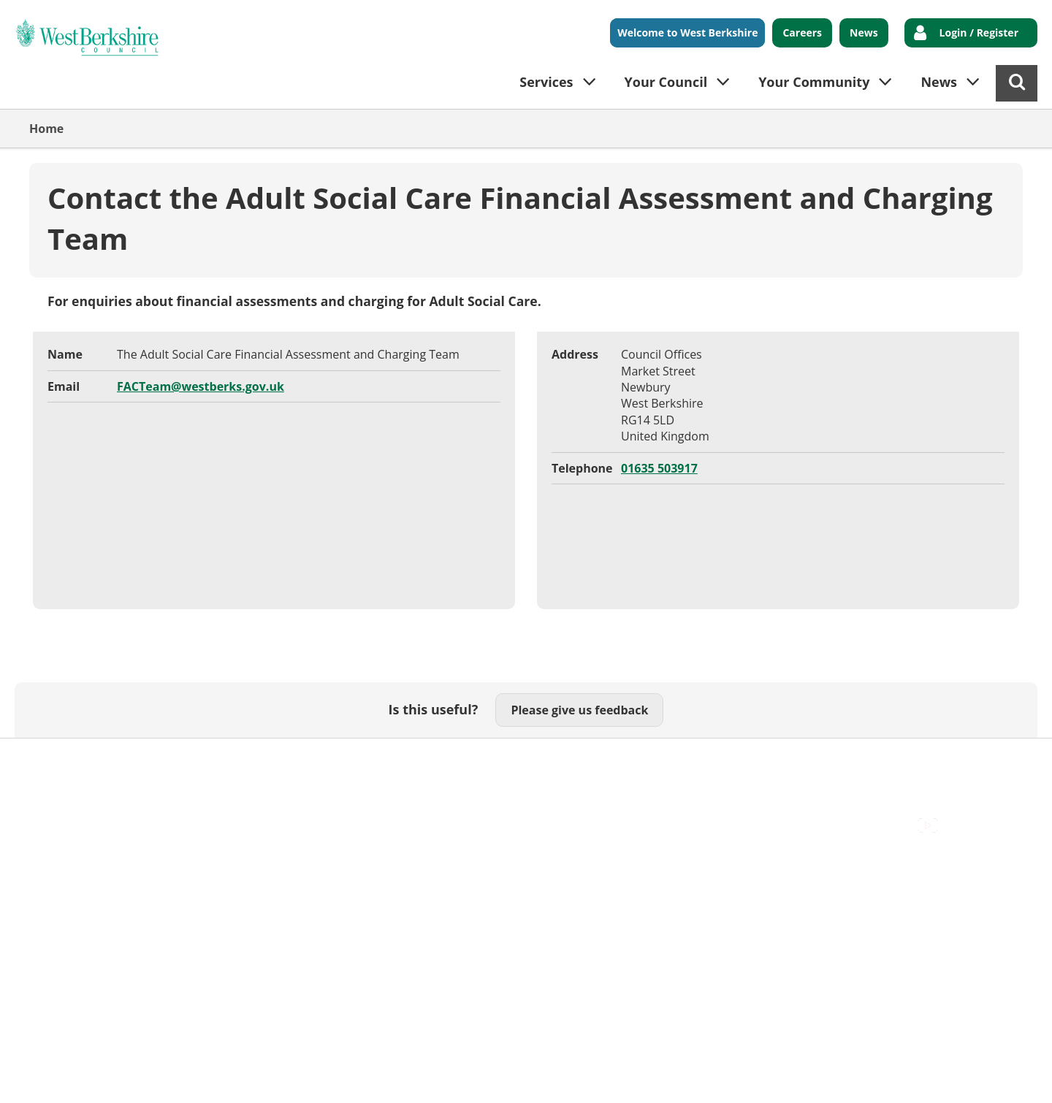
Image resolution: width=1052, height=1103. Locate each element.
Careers (802, 32)
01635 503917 (659, 468)
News (864, 32)
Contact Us (139, 761)
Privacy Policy (439, 761)
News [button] (938, 82)
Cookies (205, 761)
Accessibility (61, 761)
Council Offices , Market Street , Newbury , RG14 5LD (172, 778)
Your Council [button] (666, 82)
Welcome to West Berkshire (687, 32)
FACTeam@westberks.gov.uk (200, 386)
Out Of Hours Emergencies (315, 761)
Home (46, 129)
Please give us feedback (579, 710)
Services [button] (546, 82)
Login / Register (978, 32)
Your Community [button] (813, 82)
